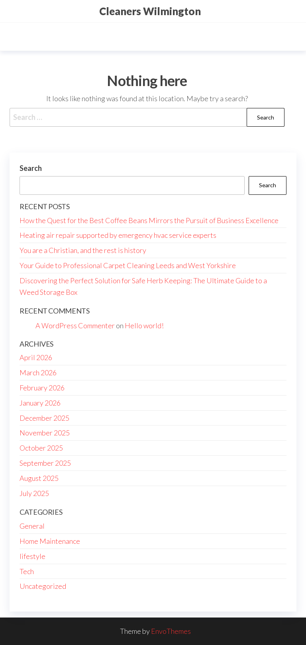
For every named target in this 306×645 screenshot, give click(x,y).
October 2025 (41, 447)
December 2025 (44, 418)
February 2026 (42, 387)
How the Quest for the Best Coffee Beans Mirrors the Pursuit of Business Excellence (149, 220)
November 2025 (45, 432)
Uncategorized (43, 586)
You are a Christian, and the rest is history (83, 250)
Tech (27, 571)
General (32, 525)
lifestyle (32, 556)
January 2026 (40, 402)
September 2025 (45, 463)
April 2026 (36, 357)
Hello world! (144, 325)
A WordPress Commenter (75, 325)
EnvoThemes (171, 631)
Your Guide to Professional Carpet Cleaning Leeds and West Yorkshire (128, 265)
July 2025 (34, 493)
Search (31, 168)
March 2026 (38, 372)
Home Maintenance (50, 541)
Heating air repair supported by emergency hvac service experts (118, 235)
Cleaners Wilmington (150, 11)
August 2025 (39, 478)
